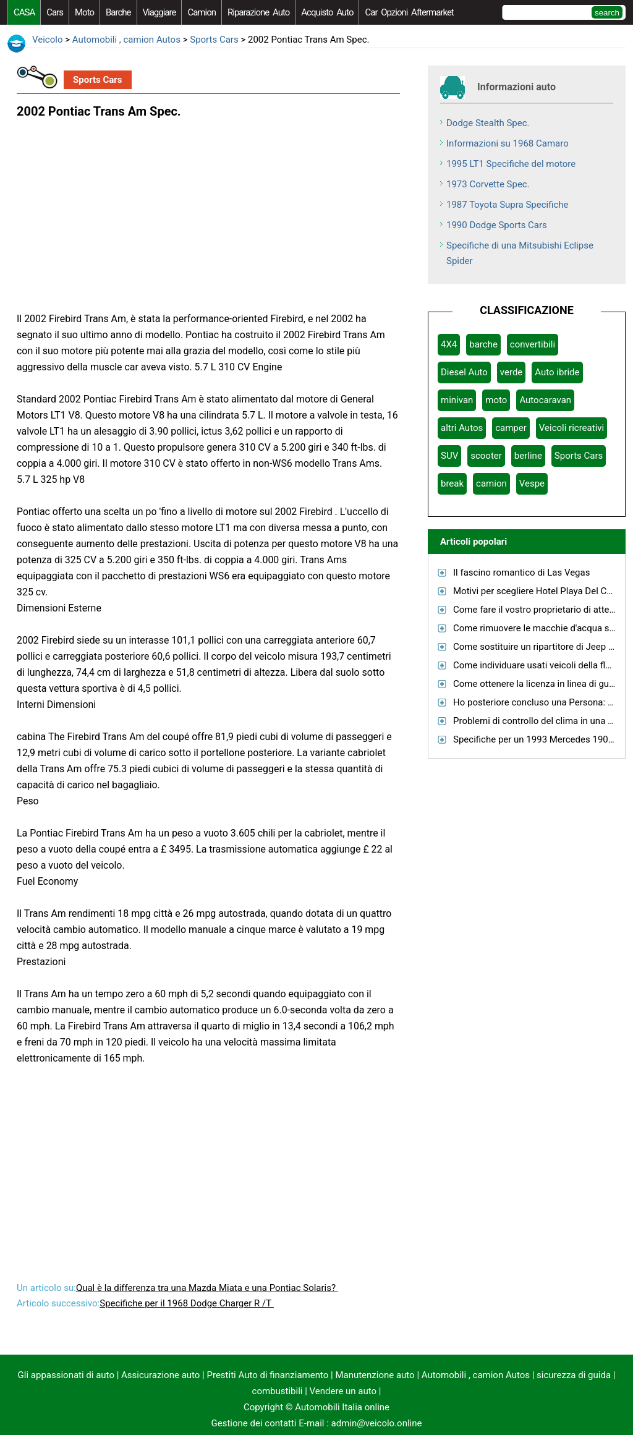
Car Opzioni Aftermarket (409, 12)
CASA (24, 12)
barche (118, 12)
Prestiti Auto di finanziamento (268, 1375)
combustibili (277, 1391)
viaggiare (159, 12)
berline (528, 455)
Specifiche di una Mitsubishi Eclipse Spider (519, 253)
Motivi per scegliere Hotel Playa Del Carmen (543, 591)
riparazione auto (258, 12)
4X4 (449, 344)
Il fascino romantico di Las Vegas (521, 572)
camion (201, 12)
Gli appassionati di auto (66, 1375)
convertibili (532, 344)
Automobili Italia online (342, 1407)
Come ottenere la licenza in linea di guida (537, 683)
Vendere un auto (343, 1391)
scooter (486, 455)
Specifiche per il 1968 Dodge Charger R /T (187, 1303)
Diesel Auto (464, 372)
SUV (449, 455)
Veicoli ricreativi (571, 427)
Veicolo (47, 39)
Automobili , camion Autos (126, 39)
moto (84, 12)
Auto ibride (557, 372)
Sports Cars (214, 39)
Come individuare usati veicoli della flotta (537, 665)
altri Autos (462, 427)
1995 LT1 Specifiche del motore (511, 163)
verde (511, 372)
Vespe (532, 483)
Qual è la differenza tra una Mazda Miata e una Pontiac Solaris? (207, 1287)
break (452, 483)
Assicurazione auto (160, 1375)
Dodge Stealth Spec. (488, 123)
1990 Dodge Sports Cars (496, 225)
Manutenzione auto (374, 1375)
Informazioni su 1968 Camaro (507, 143)
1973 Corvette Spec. (488, 184)
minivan (457, 400)
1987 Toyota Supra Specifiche (507, 204)
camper (511, 427)
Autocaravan (545, 400)
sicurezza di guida (574, 1375)
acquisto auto (327, 12)
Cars (54, 12)
